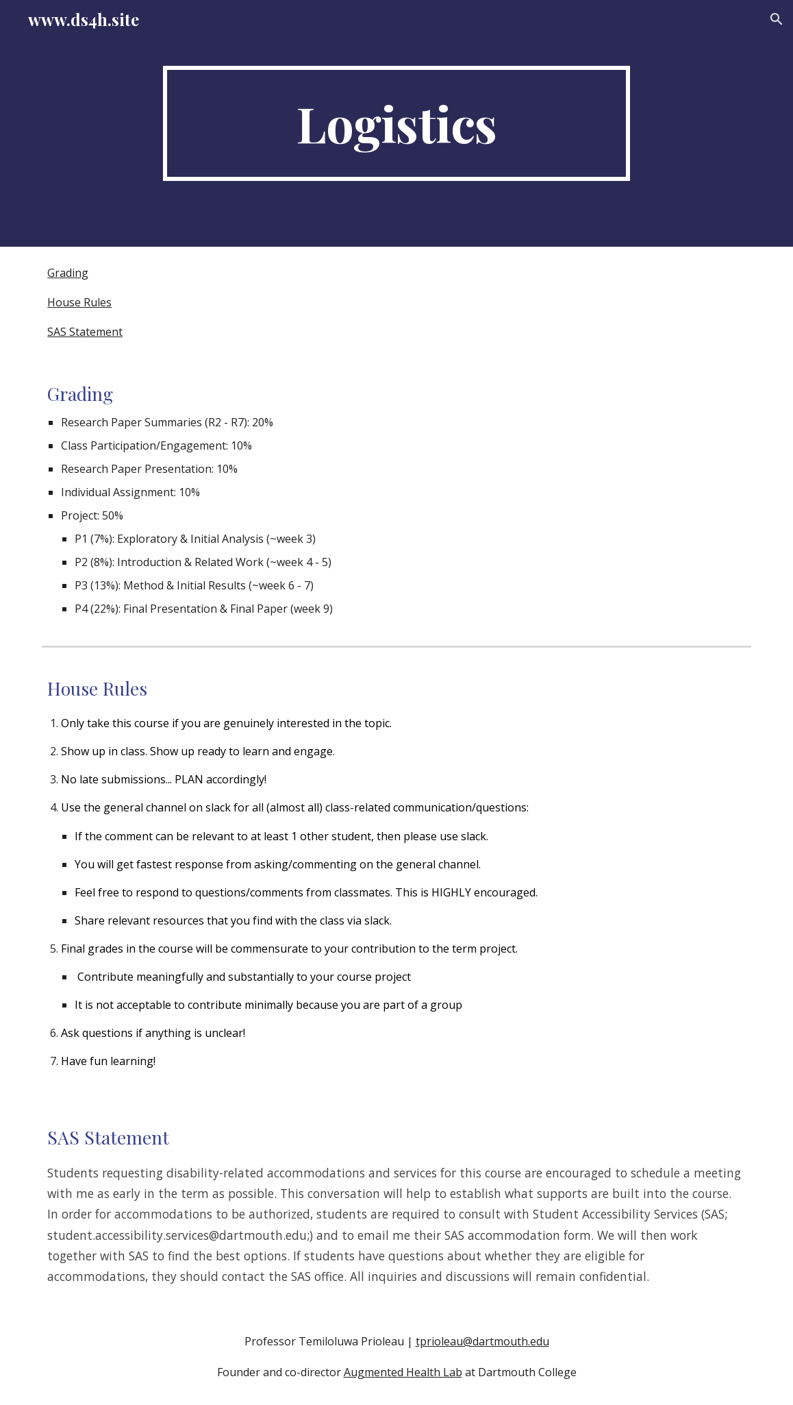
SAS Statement (85, 331)
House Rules (79, 302)
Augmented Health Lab (403, 1372)
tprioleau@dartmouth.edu (482, 1341)
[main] (396, 123)
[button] (776, 19)
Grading (67, 272)
